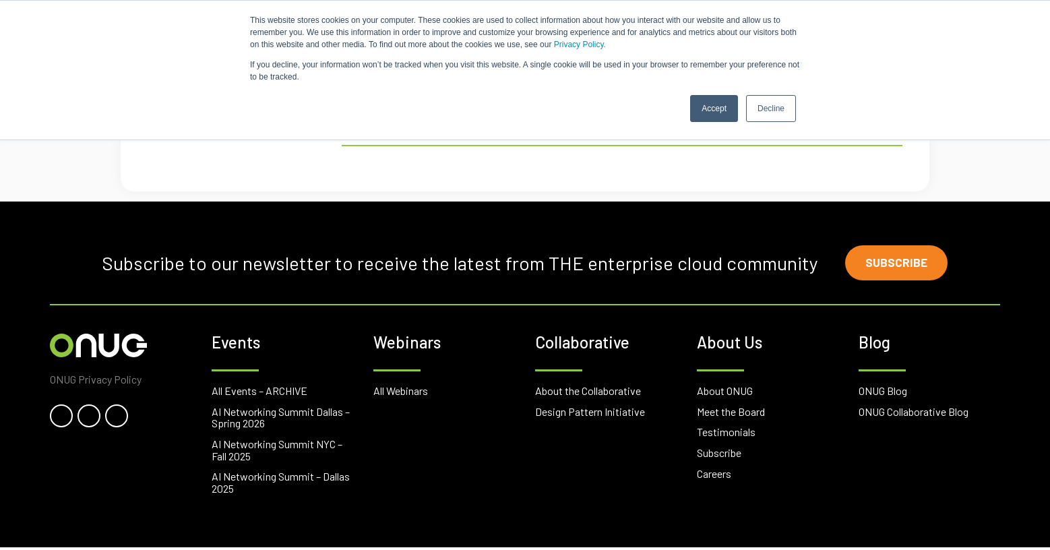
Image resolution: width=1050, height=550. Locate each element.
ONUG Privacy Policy (96, 381)
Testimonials (726, 434)
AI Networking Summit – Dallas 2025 (281, 484)
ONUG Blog (883, 392)
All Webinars (400, 392)
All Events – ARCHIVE (259, 392)
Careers (714, 475)
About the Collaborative (588, 392)
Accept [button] (714, 108)
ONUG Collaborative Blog (913, 413)
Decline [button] (771, 108)
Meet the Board (731, 413)
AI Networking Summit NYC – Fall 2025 (277, 451)
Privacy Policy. (580, 44)
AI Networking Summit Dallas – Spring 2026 (281, 419)
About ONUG (725, 392)
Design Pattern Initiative (590, 413)
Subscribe (899, 264)
